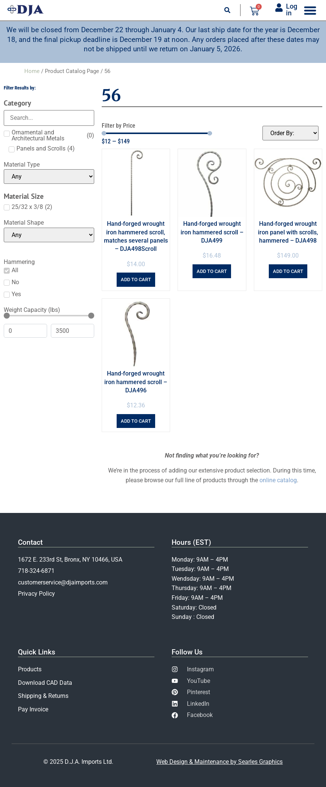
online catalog (278, 480)
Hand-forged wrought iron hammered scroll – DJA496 (135, 382)
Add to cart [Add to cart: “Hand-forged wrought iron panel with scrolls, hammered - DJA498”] (288, 271)
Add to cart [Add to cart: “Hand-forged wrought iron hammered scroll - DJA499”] (212, 271)
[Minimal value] (49, 316)
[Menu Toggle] (310, 10)
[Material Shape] (49, 235)
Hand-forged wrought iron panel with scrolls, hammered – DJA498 (288, 232)
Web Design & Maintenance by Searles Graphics (219, 761)
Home (32, 71)
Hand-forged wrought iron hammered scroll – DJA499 (212, 232)
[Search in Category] (49, 118)
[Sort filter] (290, 133)
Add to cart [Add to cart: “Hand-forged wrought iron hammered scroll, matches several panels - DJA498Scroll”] (136, 279)
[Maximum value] (72, 330)
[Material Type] (49, 176)
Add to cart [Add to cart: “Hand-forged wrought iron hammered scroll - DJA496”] (136, 421)
